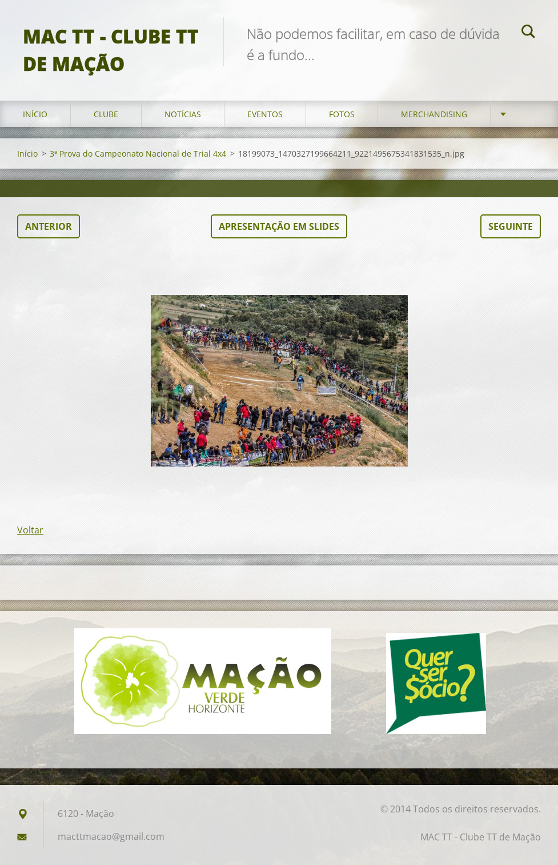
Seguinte (510, 226)
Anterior (48, 226)
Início (35, 114)
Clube (106, 114)
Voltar (30, 530)
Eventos (265, 114)
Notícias (182, 114)
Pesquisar (528, 33)
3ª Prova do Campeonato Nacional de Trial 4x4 (138, 153)
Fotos (342, 114)
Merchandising (434, 114)
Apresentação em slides (279, 226)
